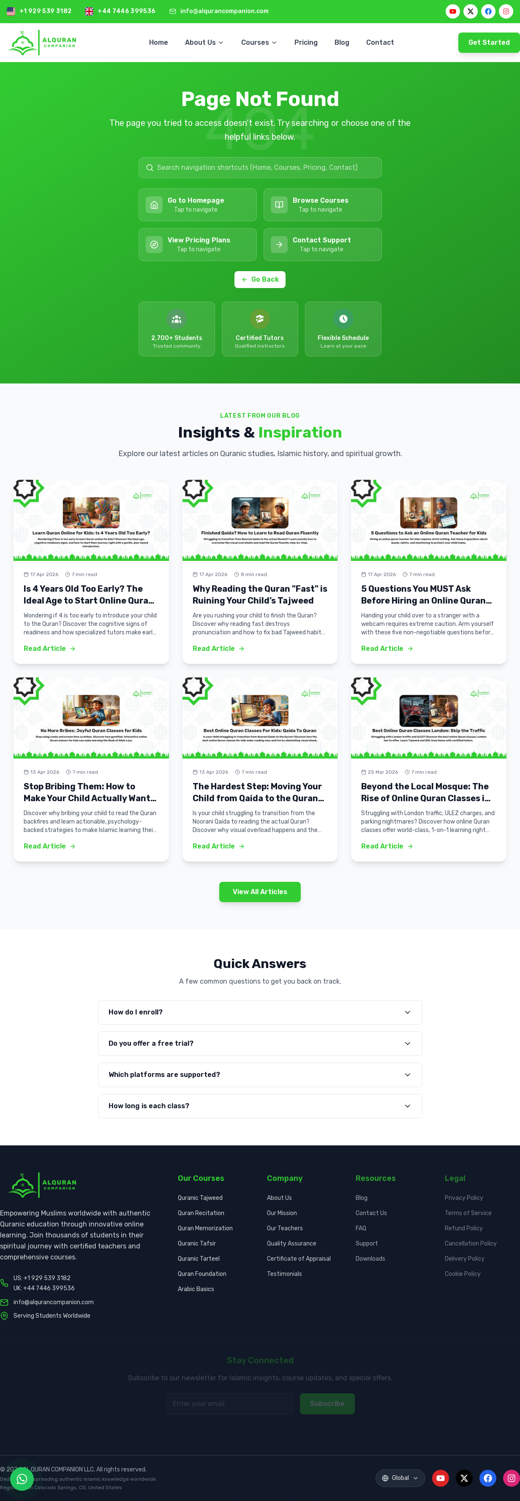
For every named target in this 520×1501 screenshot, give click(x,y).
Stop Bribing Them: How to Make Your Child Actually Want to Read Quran (87, 798)
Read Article (50, 648)
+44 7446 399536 (126, 11)
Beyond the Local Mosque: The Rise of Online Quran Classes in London (425, 798)
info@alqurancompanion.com (224, 11)
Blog (342, 42)
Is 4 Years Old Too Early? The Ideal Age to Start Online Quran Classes (89, 600)
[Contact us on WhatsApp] (22, 1479)
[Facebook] (488, 11)
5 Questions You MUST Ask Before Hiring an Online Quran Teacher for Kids (423, 600)
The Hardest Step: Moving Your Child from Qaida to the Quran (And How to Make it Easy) (257, 798)
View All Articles (260, 892)
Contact (380, 42)
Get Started (489, 42)
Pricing (306, 42)
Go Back (260, 279)
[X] (470, 11)
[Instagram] (506, 11)
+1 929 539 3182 (45, 11)
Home (158, 42)
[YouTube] (453, 11)
